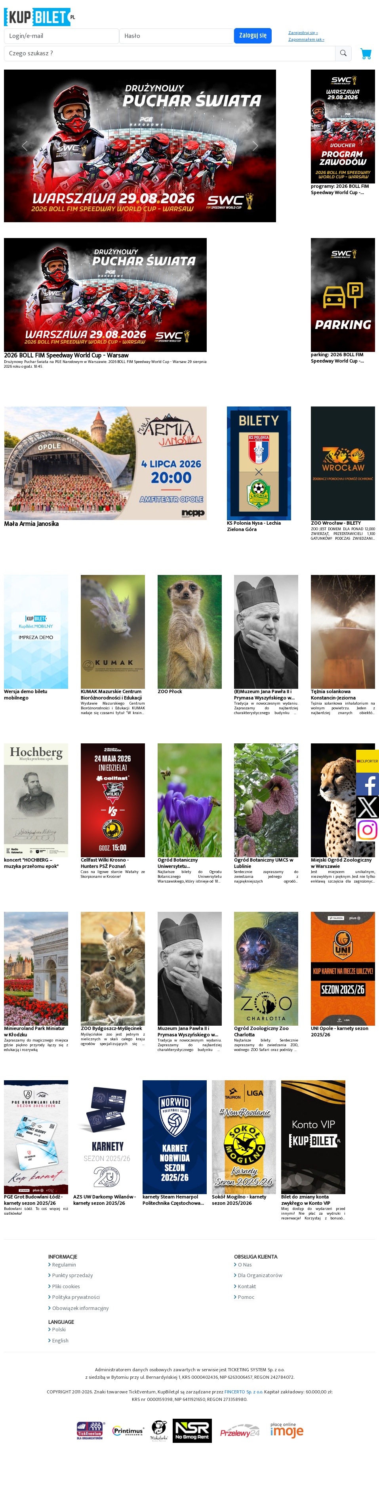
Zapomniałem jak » (306, 39)
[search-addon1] (169, 53)
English (60, 1340)
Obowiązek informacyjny (80, 1308)
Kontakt (247, 1286)
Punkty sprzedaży (72, 1275)
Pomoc (246, 1297)
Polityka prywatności (76, 1297)
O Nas (245, 1264)
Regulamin (64, 1264)
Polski (59, 1329)
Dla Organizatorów (260, 1275)
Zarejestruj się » (303, 32)
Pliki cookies (66, 1286)
